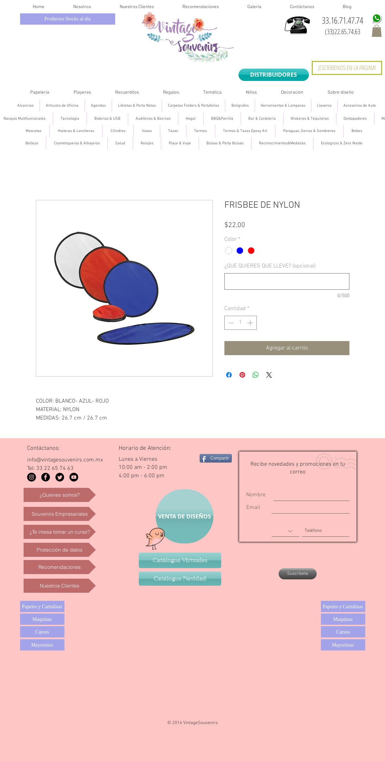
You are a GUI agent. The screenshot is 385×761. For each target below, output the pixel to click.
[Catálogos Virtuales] (180, 560)
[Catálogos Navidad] (180, 579)
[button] (377, 31)
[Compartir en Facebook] (229, 375)
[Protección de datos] (60, 550)
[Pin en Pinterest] (242, 375)
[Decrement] (230, 322)
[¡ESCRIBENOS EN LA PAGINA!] (347, 68)
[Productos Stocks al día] (67, 19)
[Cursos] (42, 631)
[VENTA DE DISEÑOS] (184, 516)
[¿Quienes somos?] (60, 495)
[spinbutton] (240, 322)
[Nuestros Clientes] (60, 586)
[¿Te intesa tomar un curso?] (60, 532)
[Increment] (251, 322)
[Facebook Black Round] (45, 477)
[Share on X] (269, 375)
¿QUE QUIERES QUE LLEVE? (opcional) (270, 266)
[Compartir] (216, 458)
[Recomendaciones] (60, 567)
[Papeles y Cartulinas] (42, 606)
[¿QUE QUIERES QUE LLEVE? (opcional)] (287, 281)
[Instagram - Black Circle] (31, 477)
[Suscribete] (298, 573)
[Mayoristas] (42, 644)
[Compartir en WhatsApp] (256, 375)
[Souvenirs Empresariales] (60, 514)
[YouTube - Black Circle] (73, 477)
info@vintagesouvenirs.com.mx (65, 460)
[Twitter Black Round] (59, 477)
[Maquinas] (42, 619)
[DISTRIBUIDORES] (273, 75)
